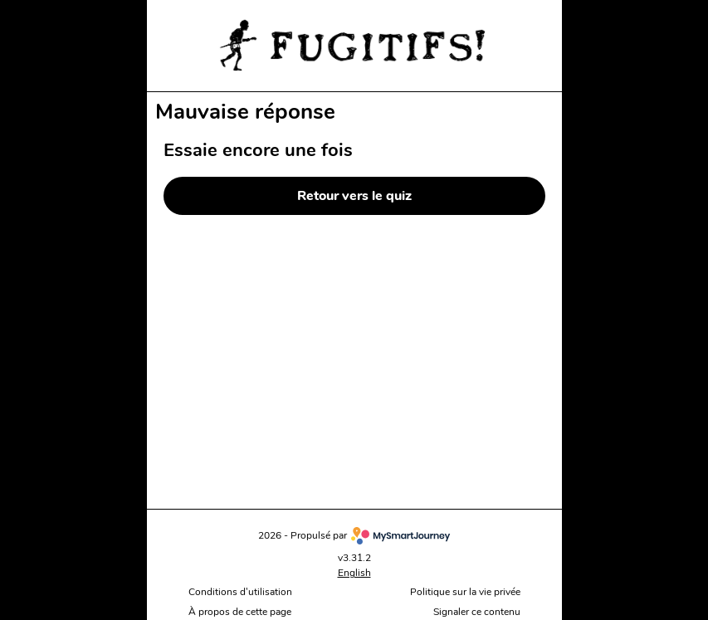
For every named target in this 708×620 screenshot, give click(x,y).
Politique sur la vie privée (465, 592)
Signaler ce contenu (476, 612)
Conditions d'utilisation (240, 592)
